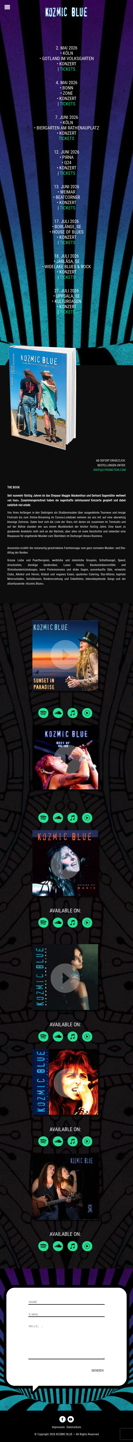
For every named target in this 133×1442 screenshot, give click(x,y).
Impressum (58, 1427)
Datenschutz (74, 1427)
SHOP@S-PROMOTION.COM (109, 470)
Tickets (67, 69)
